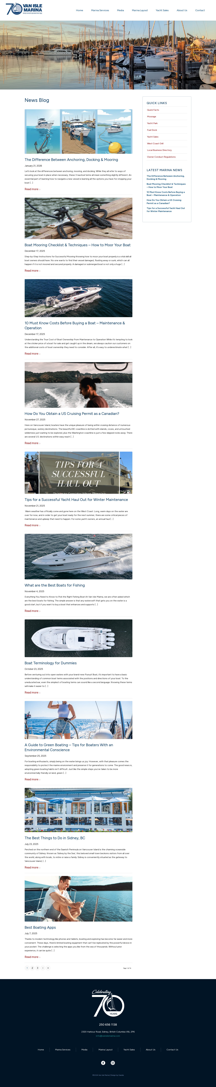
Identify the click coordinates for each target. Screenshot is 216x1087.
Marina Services (62, 1049)
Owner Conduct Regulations (161, 157)
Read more (32, 189)
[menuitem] (79, 10)
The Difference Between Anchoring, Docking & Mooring (71, 159)
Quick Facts (153, 110)
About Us (150, 1049)
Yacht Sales (152, 136)
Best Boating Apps (40, 927)
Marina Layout (105, 1049)
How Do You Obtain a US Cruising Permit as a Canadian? (72, 413)
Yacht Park (152, 123)
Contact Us (172, 1049)
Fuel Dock (152, 130)
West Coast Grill (155, 143)
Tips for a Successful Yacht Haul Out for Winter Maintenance (76, 499)
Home (41, 1049)
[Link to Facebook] (103, 1063)
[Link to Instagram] (113, 1063)
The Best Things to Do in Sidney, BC (55, 838)
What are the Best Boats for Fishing (55, 585)
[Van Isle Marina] (24, 11)
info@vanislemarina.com (108, 1036)
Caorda (121, 1075)
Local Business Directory (159, 150)
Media (84, 1049)
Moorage (151, 116)
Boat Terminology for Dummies (51, 663)
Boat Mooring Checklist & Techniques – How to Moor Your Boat (78, 245)
